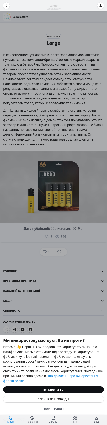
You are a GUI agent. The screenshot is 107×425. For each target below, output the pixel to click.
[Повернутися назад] (6, 5)
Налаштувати (54, 409)
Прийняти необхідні (53, 399)
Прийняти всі (53, 389)
